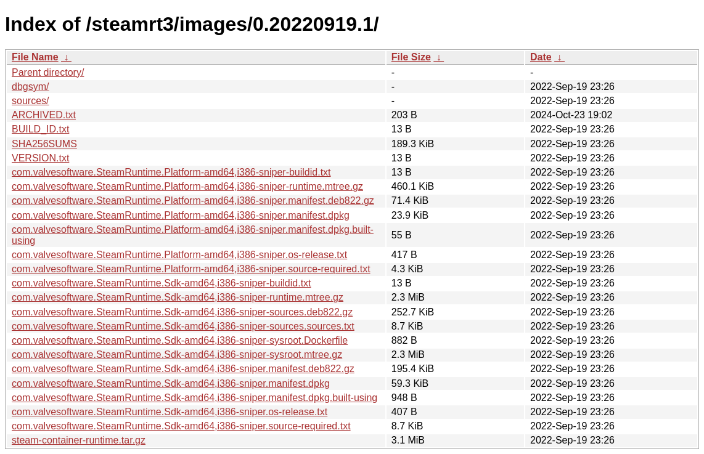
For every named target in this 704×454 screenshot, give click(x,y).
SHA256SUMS (44, 144)
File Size (411, 57)
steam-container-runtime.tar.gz (78, 440)
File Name (35, 57)
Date (541, 57)
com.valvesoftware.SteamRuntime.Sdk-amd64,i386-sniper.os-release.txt (169, 412)
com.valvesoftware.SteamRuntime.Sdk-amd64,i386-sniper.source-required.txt (181, 426)
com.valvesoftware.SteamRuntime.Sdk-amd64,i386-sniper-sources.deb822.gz (182, 312)
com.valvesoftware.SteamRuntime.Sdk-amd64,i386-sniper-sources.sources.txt (183, 326)
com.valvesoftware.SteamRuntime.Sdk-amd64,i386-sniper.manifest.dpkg (171, 383)
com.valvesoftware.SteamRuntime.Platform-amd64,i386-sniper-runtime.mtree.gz (187, 186)
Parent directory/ (48, 72)
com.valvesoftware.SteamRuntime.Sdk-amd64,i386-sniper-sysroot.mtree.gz (177, 354)
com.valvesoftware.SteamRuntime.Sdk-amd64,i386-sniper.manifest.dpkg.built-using (194, 397)
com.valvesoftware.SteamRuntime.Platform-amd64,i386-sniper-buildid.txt (171, 172)
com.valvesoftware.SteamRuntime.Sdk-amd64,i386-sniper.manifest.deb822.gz (183, 368)
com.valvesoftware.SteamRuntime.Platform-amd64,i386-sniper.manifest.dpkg (181, 215)
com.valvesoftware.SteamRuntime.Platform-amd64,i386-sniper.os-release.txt (179, 254)
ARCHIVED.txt (44, 115)
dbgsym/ (30, 86)
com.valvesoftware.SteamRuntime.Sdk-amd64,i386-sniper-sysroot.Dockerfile (180, 340)
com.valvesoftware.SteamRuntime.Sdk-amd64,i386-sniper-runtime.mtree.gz (177, 297)
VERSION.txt (40, 158)
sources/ (30, 100)
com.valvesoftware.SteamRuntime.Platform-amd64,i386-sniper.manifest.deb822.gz (193, 200)
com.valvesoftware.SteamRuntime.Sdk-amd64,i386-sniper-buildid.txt (161, 283)
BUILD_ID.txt (40, 129)
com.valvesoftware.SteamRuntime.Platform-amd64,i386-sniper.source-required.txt (191, 269)
